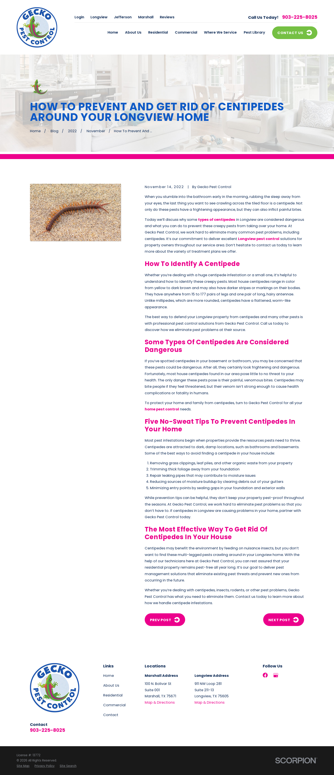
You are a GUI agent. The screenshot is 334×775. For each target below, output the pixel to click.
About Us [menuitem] (133, 32)
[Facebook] (265, 675)
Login (79, 17)
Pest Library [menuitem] (254, 32)
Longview (99, 17)
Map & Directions (160, 702)
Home (108, 675)
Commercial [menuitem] (186, 32)
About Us (111, 685)
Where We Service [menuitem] (220, 32)
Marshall (145, 17)
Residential (113, 695)
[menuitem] (23, 766)
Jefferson (123, 17)
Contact (110, 714)
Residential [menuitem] (158, 32)
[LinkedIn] (286, 675)
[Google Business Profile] (275, 675)
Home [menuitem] (113, 32)
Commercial (114, 705)
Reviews (167, 17)
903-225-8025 (299, 17)
